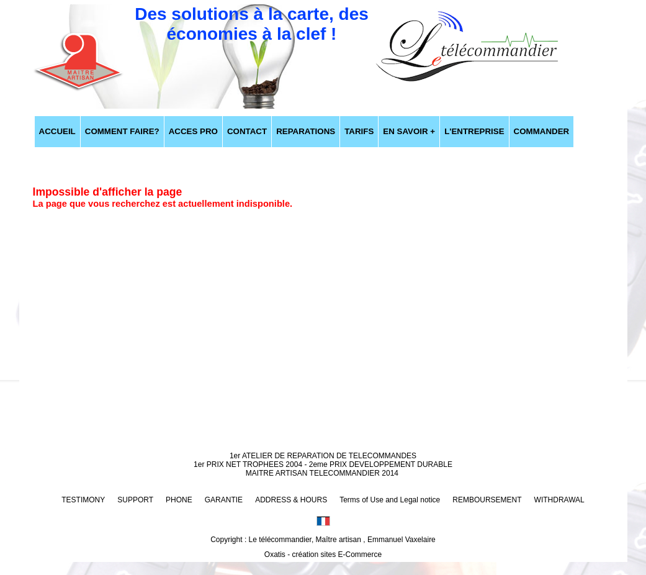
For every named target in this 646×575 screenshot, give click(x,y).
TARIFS (359, 131)
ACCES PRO (193, 131)
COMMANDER (542, 131)
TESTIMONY (83, 500)
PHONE (179, 500)
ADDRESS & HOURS (291, 500)
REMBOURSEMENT (486, 500)
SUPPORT (135, 500)
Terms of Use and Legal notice (389, 500)
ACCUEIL (57, 131)
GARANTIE (224, 500)
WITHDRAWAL (559, 500)
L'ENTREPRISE (474, 131)
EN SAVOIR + (409, 131)
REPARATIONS (305, 131)
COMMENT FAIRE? (122, 131)
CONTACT (247, 131)
